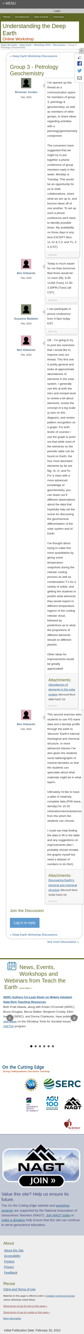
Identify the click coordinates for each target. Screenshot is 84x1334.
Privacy (9, 1267)
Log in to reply (25, 923)
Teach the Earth (9, 45)
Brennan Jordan (26, 92)
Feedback (10, 1272)
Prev (9, 1018)
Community (58, 17)
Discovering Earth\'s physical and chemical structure (62, 885)
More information (12, 1318)
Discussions (59, 45)
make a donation (13, 1220)
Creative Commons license (60, 1296)
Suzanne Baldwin (26, 318)
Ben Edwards (26, 273)
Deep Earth (26, 45)
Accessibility (12, 1256)
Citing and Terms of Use (19, 1289)
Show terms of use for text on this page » (25, 1306)
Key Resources (22, 17)
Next (74, 1018)
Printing (9, 1261)
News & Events (41, 17)
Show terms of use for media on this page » (26, 1312)
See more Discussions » (63, 941)
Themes (6, 17)
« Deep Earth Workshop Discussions (33, 56)
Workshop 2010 (42, 45)
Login (57, 11)
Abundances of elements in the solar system (61, 689)
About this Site (14, 1250)
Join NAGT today (58, 1215)
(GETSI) (8, 1026)
